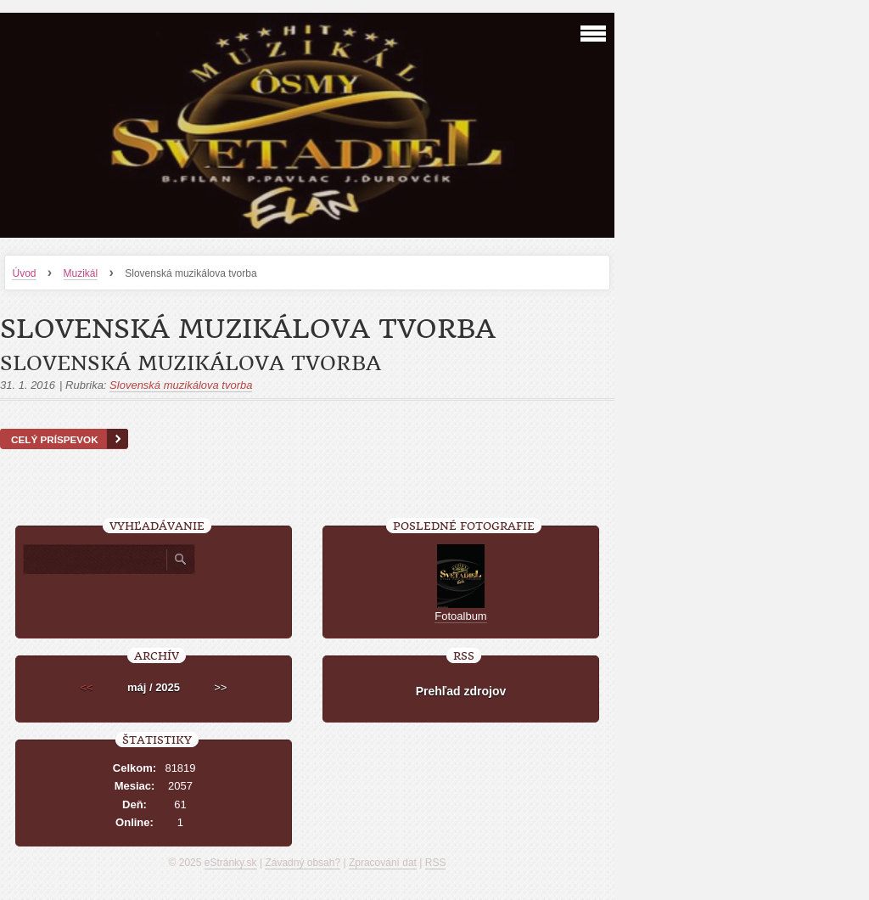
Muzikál (81, 273)
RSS (435, 863)
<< (87, 687)
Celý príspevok (54, 439)
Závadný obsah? (302, 863)
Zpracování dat (383, 863)
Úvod (24, 273)
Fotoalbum (460, 616)
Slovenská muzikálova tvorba (190, 363)
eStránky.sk (231, 863)
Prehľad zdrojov (461, 691)
